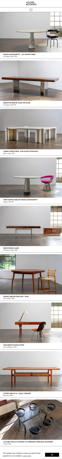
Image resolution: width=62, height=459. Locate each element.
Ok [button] (52, 455)
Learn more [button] (27, 456)
